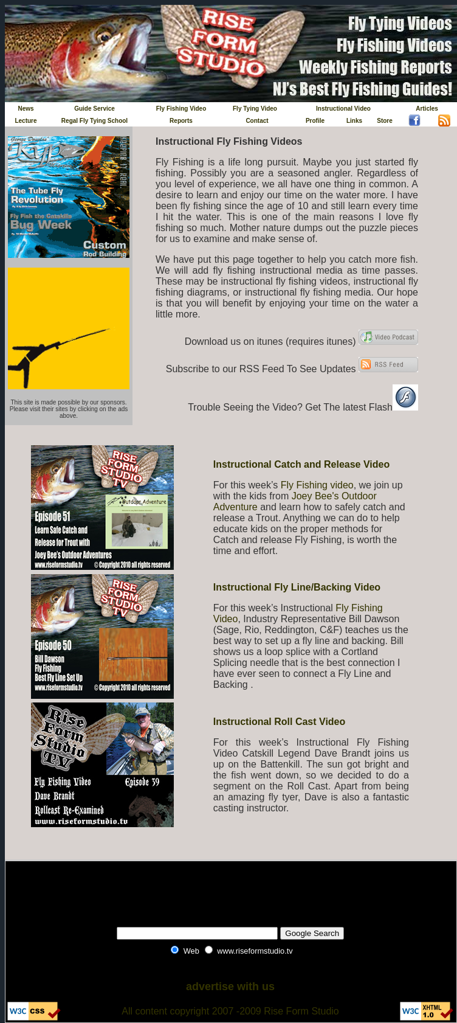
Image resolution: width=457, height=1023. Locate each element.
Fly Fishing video (317, 485)
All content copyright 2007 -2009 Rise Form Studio (230, 1011)
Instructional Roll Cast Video (279, 721)
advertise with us (230, 986)
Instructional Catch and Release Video (301, 464)
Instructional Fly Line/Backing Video (296, 587)
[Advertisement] (230, 887)
